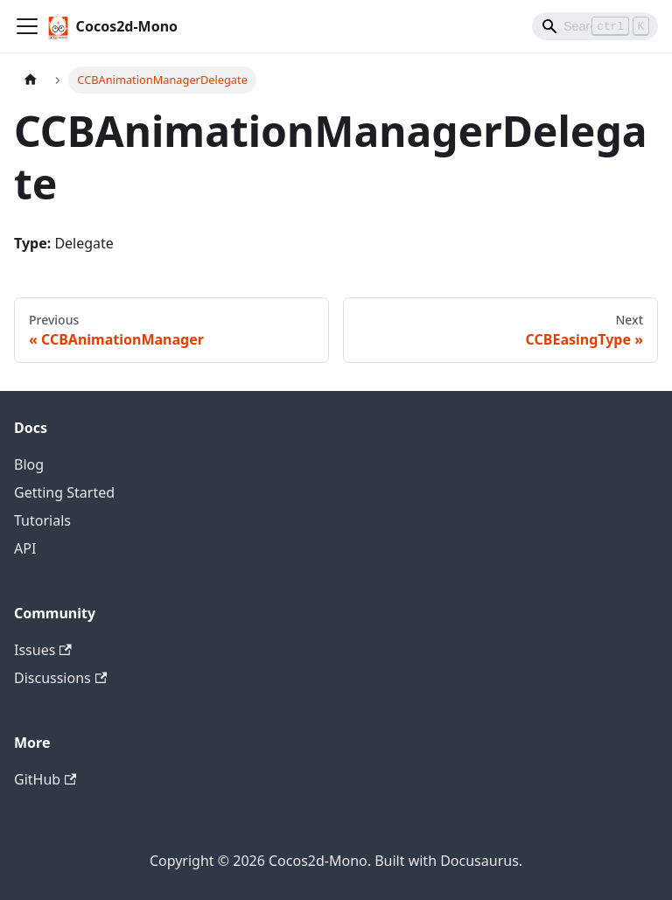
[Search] (595, 26)
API (25, 548)
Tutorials (42, 520)
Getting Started (64, 492)
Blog (29, 464)
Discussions (60, 677)
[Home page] (30, 80)
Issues (43, 649)
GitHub (45, 779)
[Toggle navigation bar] (27, 26)
